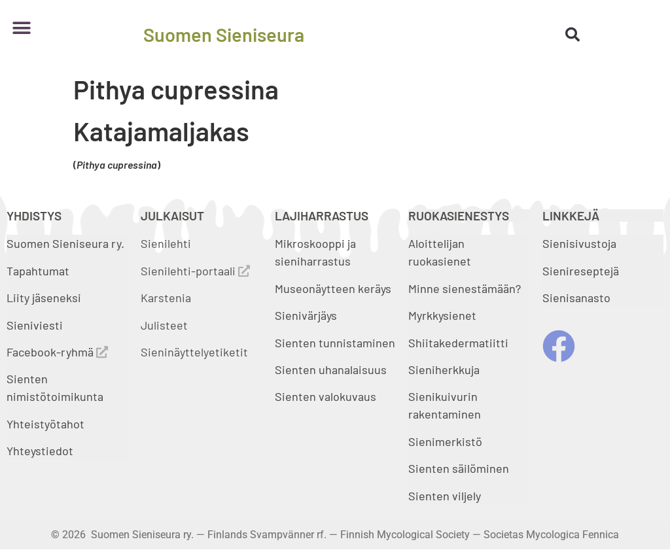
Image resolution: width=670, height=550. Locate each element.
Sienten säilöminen (458, 468)
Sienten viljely (444, 496)
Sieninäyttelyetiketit (194, 352)
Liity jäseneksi (44, 297)
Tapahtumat (38, 271)
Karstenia (166, 297)
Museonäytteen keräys (333, 288)
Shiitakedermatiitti (458, 342)
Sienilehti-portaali (195, 271)
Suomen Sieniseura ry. (65, 243)
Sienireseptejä (580, 271)
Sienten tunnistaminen (335, 342)
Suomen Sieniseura (223, 34)
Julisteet (164, 325)
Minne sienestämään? (464, 288)
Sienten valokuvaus (325, 396)
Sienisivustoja (579, 243)
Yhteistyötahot (45, 424)
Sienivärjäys (306, 315)
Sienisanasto (576, 297)
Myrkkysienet (442, 315)
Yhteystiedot (40, 450)
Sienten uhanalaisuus (331, 369)
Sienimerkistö (445, 441)
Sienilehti (166, 243)
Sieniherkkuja (444, 369)
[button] (21, 28)
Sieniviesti (36, 325)
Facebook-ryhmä (57, 352)
